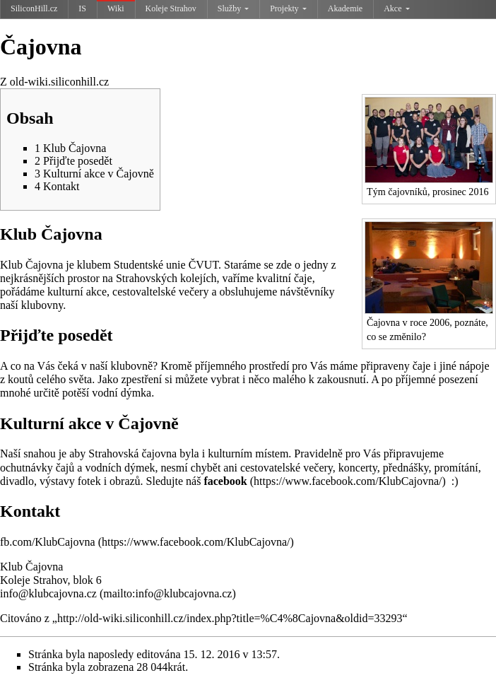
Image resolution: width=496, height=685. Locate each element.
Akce (396, 8)
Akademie (345, 8)
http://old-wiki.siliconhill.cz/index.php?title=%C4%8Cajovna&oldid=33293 (230, 618)
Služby (233, 8)
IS (82, 8)
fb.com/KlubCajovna (47, 542)
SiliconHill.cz (34, 8)
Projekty (288, 8)
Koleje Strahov (171, 8)
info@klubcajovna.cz (50, 593)
